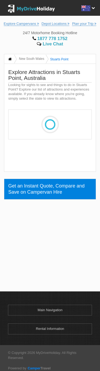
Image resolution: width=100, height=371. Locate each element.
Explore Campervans (21, 24)
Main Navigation (50, 310)
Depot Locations (56, 24)
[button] (87, 7)
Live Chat (50, 43)
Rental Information (50, 329)
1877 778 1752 (50, 38)
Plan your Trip (84, 24)
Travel (38, 368)
